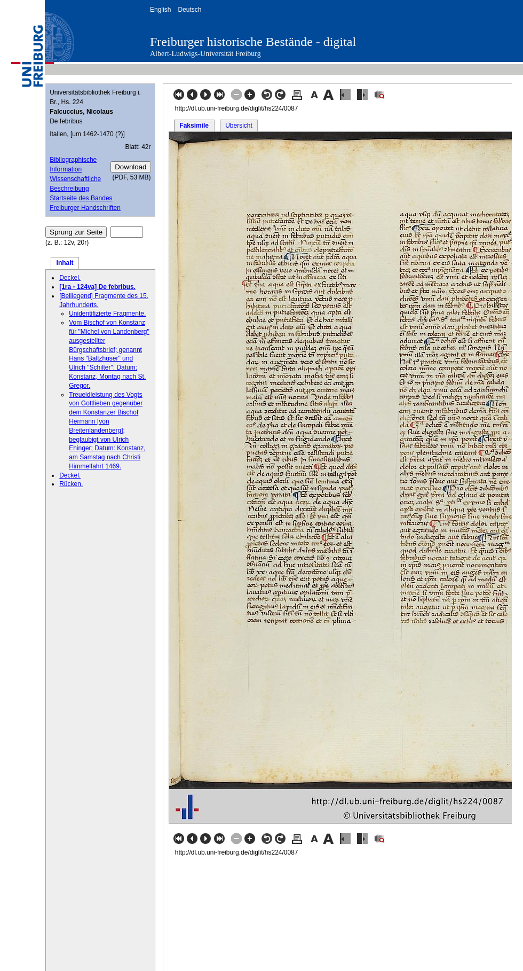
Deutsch (189, 9)
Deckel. (70, 277)
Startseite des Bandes (81, 198)
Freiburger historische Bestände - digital (253, 42)
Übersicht (238, 125)
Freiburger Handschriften (85, 208)
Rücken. (71, 484)
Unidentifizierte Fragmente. (107, 313)
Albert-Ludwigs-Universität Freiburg (205, 54)
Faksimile (194, 125)
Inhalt (65, 263)
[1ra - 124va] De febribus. (97, 287)
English (160, 9)
